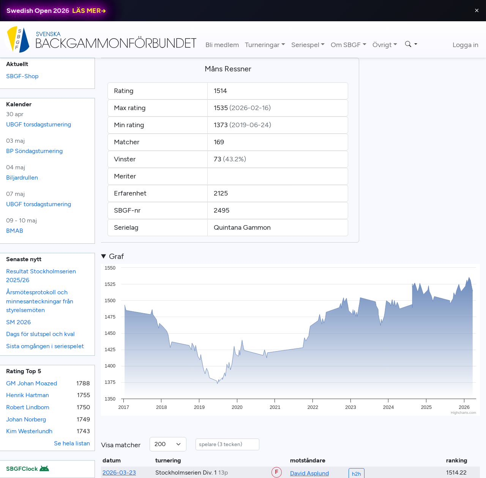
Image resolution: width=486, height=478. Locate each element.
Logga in (465, 45)
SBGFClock (27, 468)
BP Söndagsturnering (34, 151)
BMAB (14, 230)
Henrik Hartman (27, 395)
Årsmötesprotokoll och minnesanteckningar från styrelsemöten (39, 301)
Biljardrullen (22, 177)
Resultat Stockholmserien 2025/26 (41, 276)
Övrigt (382, 45)
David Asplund (309, 473)
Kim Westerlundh (29, 431)
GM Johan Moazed (31, 383)
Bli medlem (222, 45)
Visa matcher (120, 445)
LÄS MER (89, 10)
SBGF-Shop (22, 76)
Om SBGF (346, 45)
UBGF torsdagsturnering (38, 124)
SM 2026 (18, 322)
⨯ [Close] (476, 10)
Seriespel (305, 45)
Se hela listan (72, 443)
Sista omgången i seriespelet (45, 346)
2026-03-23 (119, 472)
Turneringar (262, 45)
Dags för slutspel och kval (40, 334)
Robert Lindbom (27, 407)
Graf (116, 256)
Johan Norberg (26, 419)
